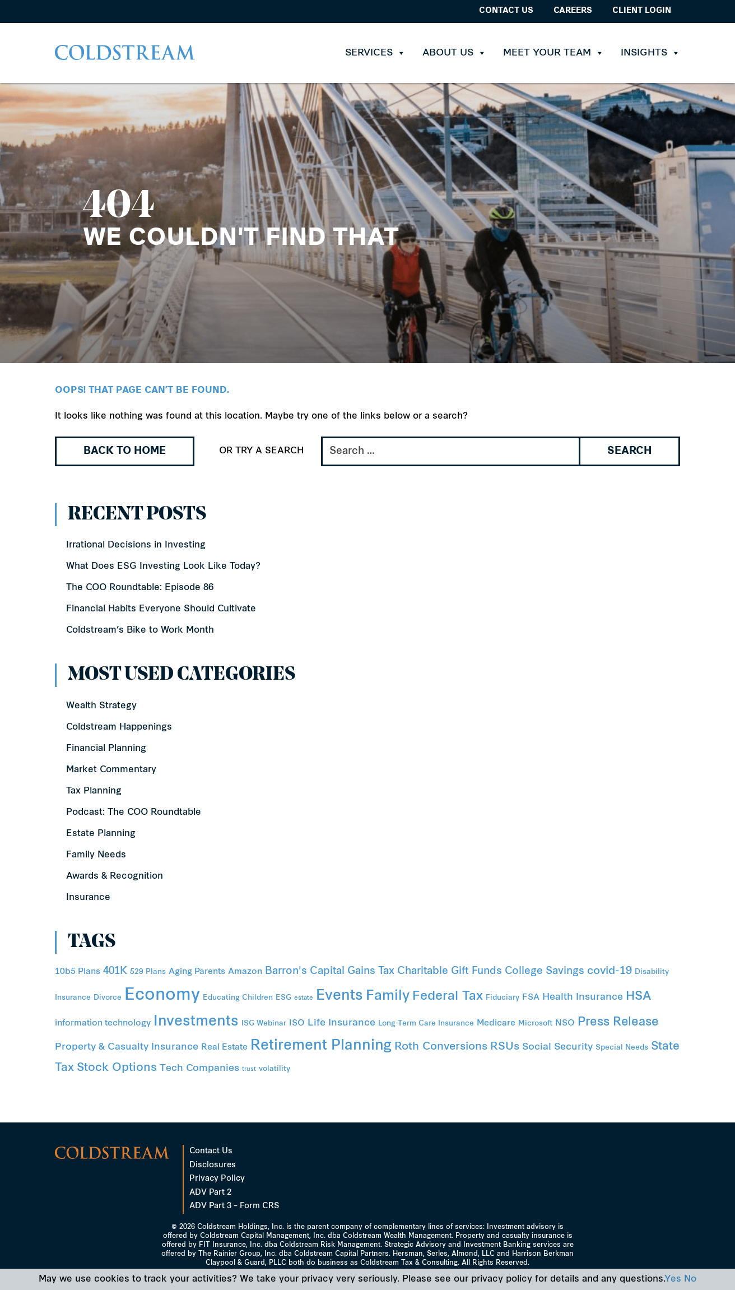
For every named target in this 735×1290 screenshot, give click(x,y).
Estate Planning (101, 833)
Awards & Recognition (114, 876)
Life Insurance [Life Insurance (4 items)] (341, 1023)
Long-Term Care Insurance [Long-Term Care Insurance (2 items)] (426, 1023)
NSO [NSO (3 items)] (565, 1023)
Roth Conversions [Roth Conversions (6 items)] (440, 1047)
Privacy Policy (217, 1179)
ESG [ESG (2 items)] (283, 997)
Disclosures (212, 1165)
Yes (672, 1279)
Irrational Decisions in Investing (136, 545)
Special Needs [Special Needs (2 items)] (622, 1047)
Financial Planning (106, 748)
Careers (572, 11)
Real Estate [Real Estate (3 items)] (224, 1047)
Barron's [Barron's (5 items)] (286, 971)
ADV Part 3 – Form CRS (234, 1206)
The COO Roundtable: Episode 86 (139, 587)
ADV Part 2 (210, 1193)
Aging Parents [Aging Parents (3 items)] (197, 972)
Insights (650, 53)
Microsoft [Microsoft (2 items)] (535, 1023)
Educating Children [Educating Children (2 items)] (238, 997)
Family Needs (96, 855)
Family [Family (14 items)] (388, 996)
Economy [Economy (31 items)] (162, 995)
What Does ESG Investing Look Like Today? (163, 566)
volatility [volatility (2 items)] (274, 1069)
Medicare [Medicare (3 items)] (496, 1023)
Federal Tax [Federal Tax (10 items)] (447, 996)
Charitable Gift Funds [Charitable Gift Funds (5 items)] (449, 971)
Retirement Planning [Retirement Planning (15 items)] (321, 1046)
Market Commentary (111, 769)
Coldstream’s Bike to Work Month (140, 630)
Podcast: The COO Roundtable (133, 812)
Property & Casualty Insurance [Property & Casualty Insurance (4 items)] (126, 1047)
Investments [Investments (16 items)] (196, 1022)
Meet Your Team (553, 53)
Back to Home (124, 451)
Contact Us (506, 11)
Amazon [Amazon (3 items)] (245, 972)
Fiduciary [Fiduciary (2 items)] (502, 997)
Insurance (88, 897)
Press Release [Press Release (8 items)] (618, 1022)
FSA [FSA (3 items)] (530, 998)
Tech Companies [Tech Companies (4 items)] (199, 1068)
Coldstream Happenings (119, 727)
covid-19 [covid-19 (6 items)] (609, 971)
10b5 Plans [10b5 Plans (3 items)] (77, 972)
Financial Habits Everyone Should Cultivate (161, 609)
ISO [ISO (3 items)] (297, 1023)
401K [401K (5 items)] (115, 971)
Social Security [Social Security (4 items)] (557, 1047)
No (690, 1279)
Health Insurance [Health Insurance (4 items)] (582, 997)
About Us (454, 53)
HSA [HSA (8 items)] (638, 997)
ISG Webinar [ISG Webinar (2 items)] (263, 1023)
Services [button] (375, 53)
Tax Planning (94, 791)
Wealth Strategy (101, 706)
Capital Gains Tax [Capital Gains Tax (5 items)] (352, 971)
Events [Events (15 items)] (339, 996)
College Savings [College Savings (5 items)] (544, 971)
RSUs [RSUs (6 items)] (504, 1047)
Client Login (641, 11)
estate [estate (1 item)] (303, 998)
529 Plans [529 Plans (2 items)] (148, 972)
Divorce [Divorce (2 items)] (108, 997)
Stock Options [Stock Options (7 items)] (117, 1068)
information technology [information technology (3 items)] (103, 1023)
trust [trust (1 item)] (249, 1069)
